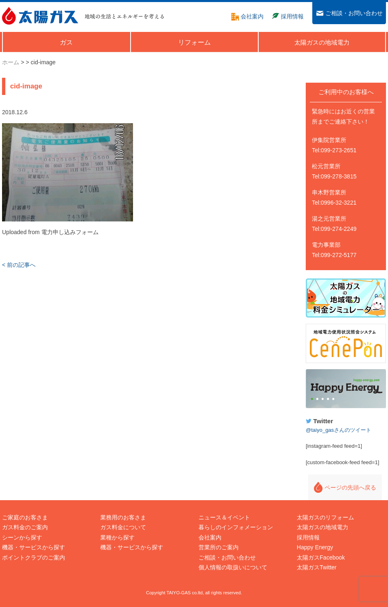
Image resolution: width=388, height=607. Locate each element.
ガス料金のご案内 (25, 527)
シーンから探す (22, 537)
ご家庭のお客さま (25, 517)
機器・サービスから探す (33, 547)
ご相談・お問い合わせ (227, 557)
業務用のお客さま (123, 517)
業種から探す (117, 537)
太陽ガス (40, 16)
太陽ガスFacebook (321, 557)
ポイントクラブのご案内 (33, 557)
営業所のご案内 (219, 547)
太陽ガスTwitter (316, 567)
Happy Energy (346, 388)
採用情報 (308, 537)
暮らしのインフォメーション (236, 527)
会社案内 (210, 537)
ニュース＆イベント (224, 517)
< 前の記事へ (19, 265)
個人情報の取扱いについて (233, 567)
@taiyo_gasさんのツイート (338, 430)
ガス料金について (123, 527)
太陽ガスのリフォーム (325, 517)
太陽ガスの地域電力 (322, 527)
